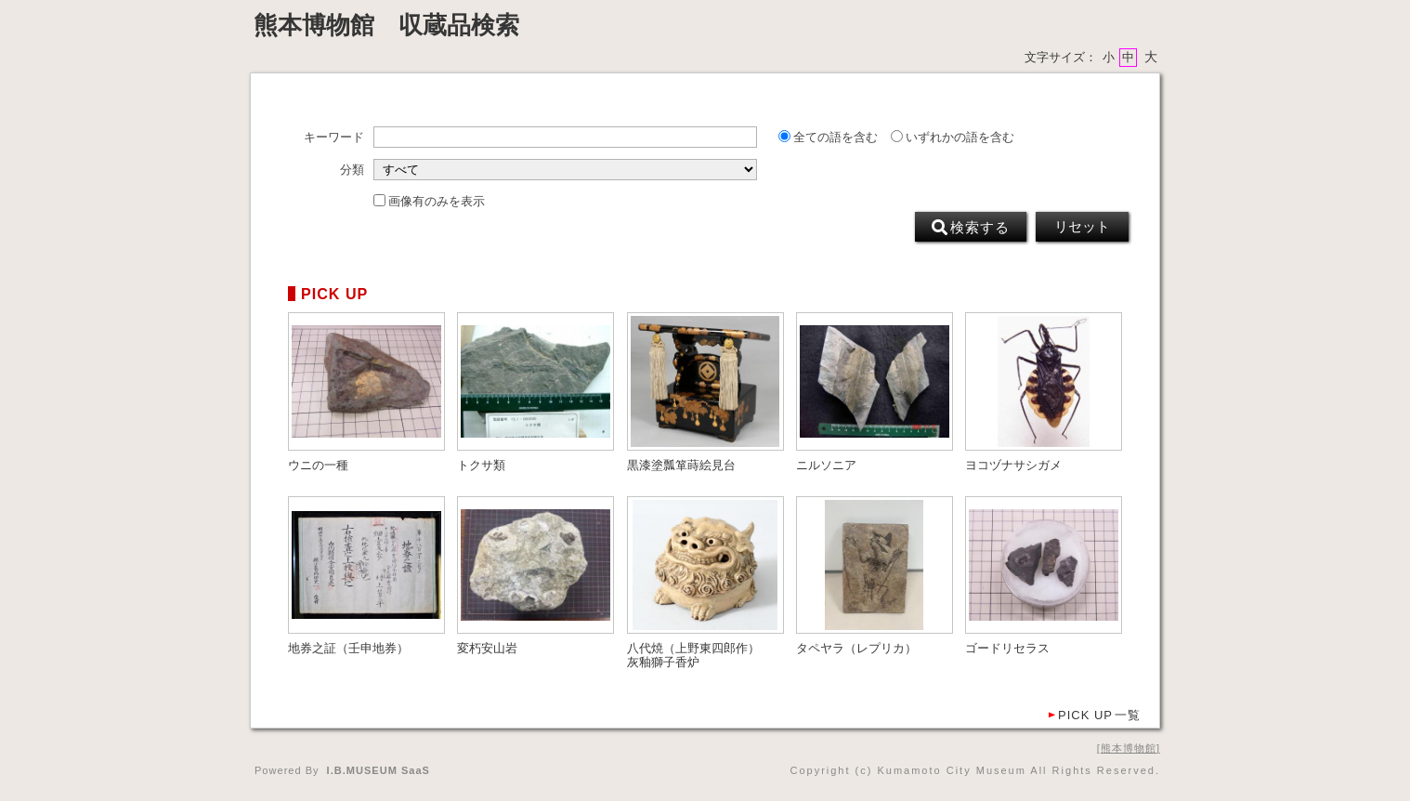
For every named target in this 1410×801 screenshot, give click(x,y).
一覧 (1099, 715)
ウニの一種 (318, 465)
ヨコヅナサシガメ (1013, 465)
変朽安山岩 (487, 648)
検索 (971, 227)
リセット (1082, 226)
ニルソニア (826, 465)
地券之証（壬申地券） (348, 648)
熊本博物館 (1128, 748)
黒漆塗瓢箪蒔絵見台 (681, 465)
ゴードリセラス (1007, 648)
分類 (352, 170)
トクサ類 (481, 465)
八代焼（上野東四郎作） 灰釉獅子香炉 (699, 655)
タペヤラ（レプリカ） (856, 648)
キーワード (334, 137)
